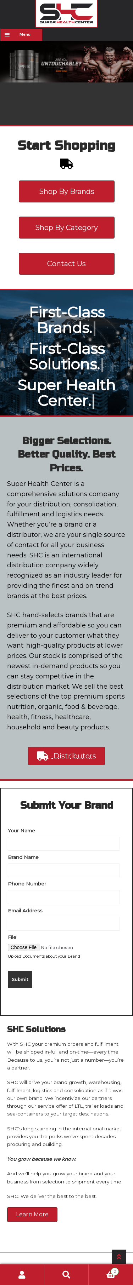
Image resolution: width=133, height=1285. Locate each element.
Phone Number (27, 884)
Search (66, 1274)
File (12, 937)
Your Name (21, 830)
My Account (22, 1274)
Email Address (25, 910)
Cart (104, 1271)
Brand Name (23, 857)
